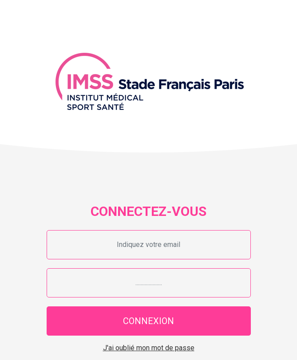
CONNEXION (148, 321)
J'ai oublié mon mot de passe (148, 348)
